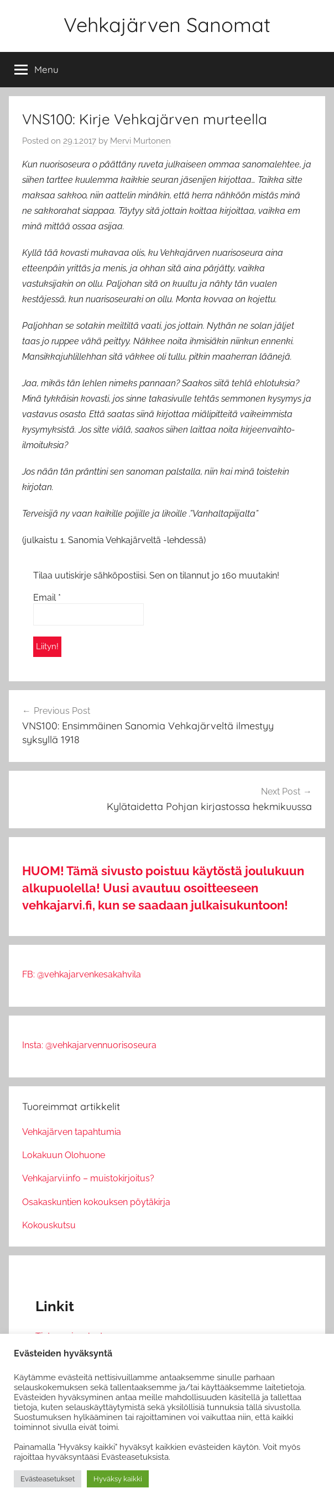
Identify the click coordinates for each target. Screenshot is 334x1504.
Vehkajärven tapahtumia (71, 1132)
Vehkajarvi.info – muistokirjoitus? (88, 1178)
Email (47, 597)
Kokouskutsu (49, 1225)
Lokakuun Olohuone (63, 1155)
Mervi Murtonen (140, 141)
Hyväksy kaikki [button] (117, 1479)
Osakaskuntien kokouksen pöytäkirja (96, 1202)
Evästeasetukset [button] (47, 1479)
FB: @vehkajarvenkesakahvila (81, 974)
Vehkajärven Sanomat (167, 24)
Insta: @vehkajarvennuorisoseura (89, 1045)
